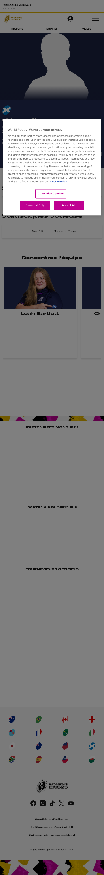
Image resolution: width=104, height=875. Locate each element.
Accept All (69, 205)
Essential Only (35, 205)
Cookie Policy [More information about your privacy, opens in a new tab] (58, 181)
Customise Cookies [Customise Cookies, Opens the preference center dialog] (51, 193)
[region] (52, 167)
